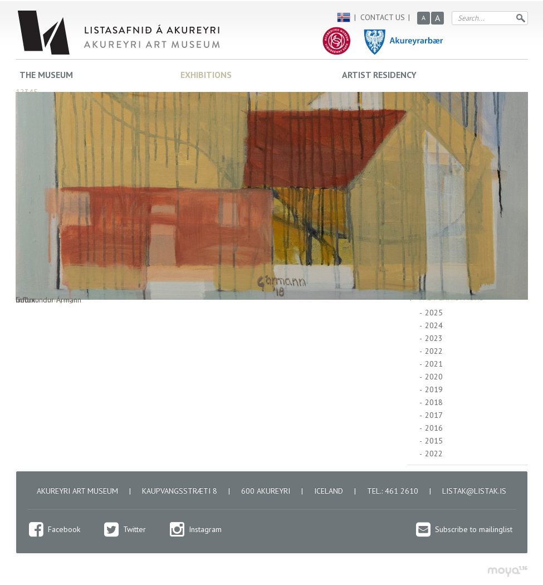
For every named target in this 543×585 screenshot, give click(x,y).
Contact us (382, 17)
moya (507, 571)
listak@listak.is (474, 491)
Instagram (205, 529)
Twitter (134, 529)
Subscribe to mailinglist (473, 529)
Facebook (64, 529)
